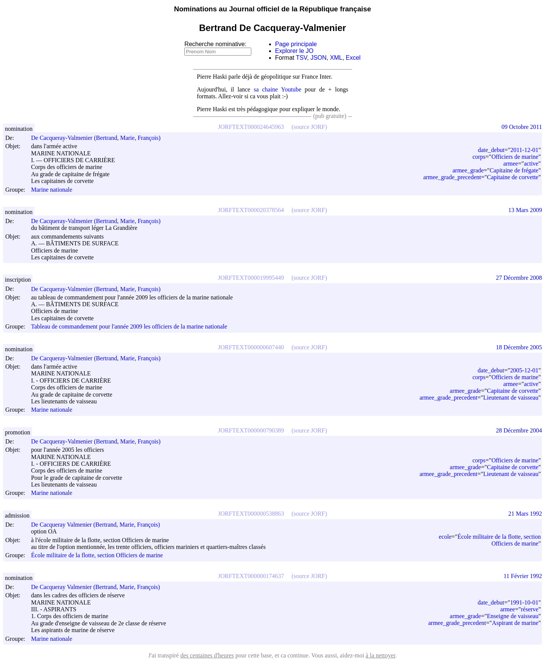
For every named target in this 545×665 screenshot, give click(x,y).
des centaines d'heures (207, 655)
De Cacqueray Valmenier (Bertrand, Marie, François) (99, 524)
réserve (529, 609)
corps (479, 156)
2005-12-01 (524, 370)
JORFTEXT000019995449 (251, 277)
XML (336, 57)
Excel (353, 57)
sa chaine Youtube (277, 89)
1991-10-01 (524, 602)
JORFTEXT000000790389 (251, 430)
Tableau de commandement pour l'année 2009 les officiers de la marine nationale (129, 327)
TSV (301, 57)
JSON (318, 57)
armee (510, 163)
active (531, 163)
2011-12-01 (524, 150)
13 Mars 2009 (525, 210)
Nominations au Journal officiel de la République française (272, 9)
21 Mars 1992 (525, 513)
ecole (445, 536)
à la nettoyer (380, 655)
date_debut (491, 150)
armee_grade (468, 170)
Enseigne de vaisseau (513, 616)
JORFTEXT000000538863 (251, 513)
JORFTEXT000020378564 (251, 210)
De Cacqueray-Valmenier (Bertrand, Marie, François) (99, 138)
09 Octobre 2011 (521, 127)
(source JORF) (309, 127)
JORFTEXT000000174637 (251, 576)
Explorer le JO (294, 51)
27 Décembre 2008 (519, 277)
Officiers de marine (514, 156)
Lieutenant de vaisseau (511, 397)
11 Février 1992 (522, 576)
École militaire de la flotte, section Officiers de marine (97, 555)
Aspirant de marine (515, 623)
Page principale (296, 44)
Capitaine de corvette (513, 177)
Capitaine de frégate (514, 170)
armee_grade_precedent (452, 177)
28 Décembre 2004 (519, 430)
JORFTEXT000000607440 (251, 347)
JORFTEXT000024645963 (251, 127)
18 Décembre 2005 (519, 347)
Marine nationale (51, 189)
